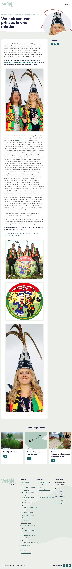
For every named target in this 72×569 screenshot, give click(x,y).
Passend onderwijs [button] (29, 515)
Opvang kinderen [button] (29, 512)
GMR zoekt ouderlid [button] (29, 503)
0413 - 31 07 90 (61, 500)
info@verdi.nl (61, 503)
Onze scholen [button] (25, 482)
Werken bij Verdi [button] (26, 523)
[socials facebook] (64, 565)
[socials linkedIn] (67, 565)
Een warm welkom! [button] (29, 525)
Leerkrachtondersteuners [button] (31, 542)
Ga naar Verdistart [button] (26, 553)
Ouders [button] (23, 485)
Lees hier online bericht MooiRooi (15, 233)
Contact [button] (23, 550)
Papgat (17, 140)
